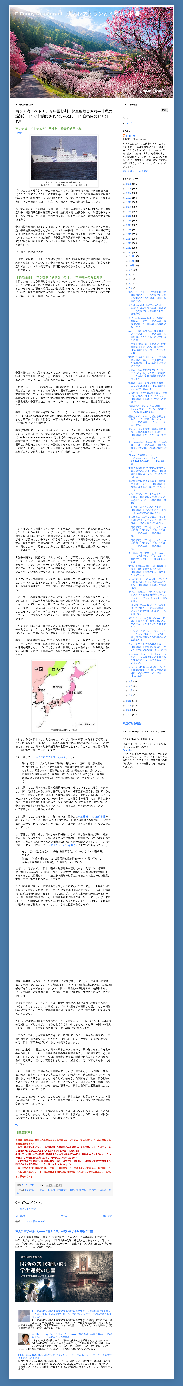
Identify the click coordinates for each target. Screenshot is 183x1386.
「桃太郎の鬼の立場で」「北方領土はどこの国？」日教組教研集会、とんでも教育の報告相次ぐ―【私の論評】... (147, 609)
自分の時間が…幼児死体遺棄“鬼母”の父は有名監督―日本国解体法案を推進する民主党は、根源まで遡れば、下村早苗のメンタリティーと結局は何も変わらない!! (71, 1314)
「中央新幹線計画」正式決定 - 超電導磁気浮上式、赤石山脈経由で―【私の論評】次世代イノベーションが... (147, 348)
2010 (129, 701)
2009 (129, 705)
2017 (129, 225)
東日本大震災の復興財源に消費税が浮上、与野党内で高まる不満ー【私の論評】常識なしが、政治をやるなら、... (147, 570)
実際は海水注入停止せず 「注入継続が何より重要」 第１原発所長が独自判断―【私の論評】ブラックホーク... (147, 361)
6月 (131, 283)
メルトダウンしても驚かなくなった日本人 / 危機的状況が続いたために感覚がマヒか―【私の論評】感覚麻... (147, 498)
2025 (129, 188)
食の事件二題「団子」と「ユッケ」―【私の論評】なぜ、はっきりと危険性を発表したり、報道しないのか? (147, 557)
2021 (129, 207)
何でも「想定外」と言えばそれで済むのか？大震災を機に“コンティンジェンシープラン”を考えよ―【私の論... (147, 596)
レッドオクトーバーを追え (60, 845)
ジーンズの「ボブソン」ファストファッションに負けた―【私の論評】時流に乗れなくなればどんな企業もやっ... (147, 635)
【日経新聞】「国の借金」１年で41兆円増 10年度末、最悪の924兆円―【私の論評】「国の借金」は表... (147, 531)
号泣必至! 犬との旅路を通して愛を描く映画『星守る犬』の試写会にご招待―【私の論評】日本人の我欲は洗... (147, 583)
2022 (129, 202)
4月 (131, 681)
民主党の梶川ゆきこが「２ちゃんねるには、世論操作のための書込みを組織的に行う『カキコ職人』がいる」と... (147, 658)
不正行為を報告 (132, 723)
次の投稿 (21, 1215)
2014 (129, 238)
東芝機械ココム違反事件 (91, 816)
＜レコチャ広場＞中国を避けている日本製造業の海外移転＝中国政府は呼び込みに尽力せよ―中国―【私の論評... (147, 671)
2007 (129, 714)
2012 (129, 247)
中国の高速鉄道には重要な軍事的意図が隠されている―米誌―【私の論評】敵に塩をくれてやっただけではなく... (147, 472)
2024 (129, 193)
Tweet (18, 132)
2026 (129, 184)
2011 (129, 252)
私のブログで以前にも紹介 (50, 757)
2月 (131, 690)
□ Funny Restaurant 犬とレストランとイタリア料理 (77, 13)
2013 (129, 243)
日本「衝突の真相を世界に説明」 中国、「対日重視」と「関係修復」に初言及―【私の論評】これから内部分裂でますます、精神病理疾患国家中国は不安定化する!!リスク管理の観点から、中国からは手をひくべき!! (63, 1172)
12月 (132, 256)
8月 (131, 274)
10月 (132, 265)
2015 (129, 234)
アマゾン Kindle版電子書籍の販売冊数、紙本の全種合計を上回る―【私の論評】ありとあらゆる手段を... (147, 433)
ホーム (64, 1215)
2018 (129, 220)
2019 (129, 216)
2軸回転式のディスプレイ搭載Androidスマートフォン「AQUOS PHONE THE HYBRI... (147, 409)
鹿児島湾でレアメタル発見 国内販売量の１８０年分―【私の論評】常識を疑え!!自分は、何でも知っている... (147, 485)
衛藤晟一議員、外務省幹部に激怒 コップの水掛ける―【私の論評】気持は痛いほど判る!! (147, 386)
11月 (132, 261)
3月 (131, 686)
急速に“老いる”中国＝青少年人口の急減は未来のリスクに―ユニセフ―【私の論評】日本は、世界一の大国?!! (147, 397)
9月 (131, 270)
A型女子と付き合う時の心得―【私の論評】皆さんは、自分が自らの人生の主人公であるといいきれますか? (147, 622)
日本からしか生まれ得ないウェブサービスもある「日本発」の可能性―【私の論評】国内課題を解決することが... (147, 374)
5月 (131, 288)
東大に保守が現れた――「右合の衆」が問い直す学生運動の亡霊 (54, 1231)
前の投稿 (107, 1215)
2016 (129, 229)
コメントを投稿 (28, 1209)
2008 (129, 710)
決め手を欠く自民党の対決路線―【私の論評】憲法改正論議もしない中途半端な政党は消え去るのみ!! (147, 647)
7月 (131, 279)
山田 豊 (130, 136)
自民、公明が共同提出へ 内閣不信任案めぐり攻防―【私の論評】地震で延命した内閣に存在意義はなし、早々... (147, 322)
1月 (131, 695)
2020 (129, 211)
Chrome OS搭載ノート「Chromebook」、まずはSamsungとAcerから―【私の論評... (146, 459)
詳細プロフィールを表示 (135, 171)
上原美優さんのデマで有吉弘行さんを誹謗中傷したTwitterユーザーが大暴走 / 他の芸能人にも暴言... (147, 520)
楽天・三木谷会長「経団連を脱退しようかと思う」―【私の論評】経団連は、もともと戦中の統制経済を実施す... (147, 335)
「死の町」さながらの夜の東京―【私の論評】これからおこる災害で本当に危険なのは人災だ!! (147, 510)
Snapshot (128, 750)
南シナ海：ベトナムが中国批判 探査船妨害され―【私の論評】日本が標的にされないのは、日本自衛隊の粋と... (147, 296)
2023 (129, 197)
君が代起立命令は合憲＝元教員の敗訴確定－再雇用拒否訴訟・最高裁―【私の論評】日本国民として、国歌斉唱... (147, 309)
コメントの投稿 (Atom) (33, 1221)
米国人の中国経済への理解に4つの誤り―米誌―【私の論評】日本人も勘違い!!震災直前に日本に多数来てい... (147, 446)
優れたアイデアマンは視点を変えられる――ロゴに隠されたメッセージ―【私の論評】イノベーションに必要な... (147, 420)
